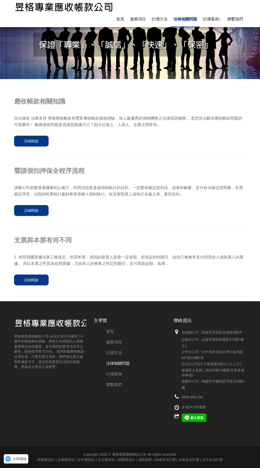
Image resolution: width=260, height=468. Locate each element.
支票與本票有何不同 (43, 240)
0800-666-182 (192, 397)
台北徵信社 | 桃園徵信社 (116, 460)
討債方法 (159, 19)
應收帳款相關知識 (39, 101)
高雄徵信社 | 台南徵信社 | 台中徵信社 (66, 460)
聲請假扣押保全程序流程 (49, 170)
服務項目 (138, 19)
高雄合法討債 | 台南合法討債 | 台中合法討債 (189, 460)
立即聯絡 (20, 459)
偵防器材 (145, 460)
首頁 (120, 19)
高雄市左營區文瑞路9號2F (222, 332)
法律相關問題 (185, 19)
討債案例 (212, 19)
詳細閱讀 (31, 141)
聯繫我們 (235, 19)
